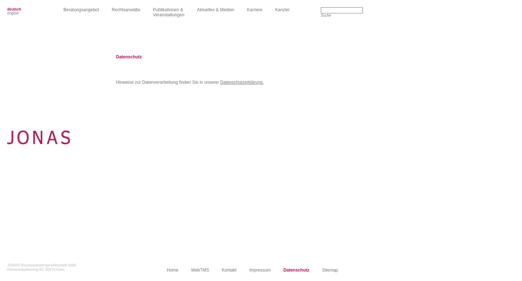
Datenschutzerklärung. (242, 82)
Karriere (254, 9)
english (13, 13)
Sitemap (330, 270)
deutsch (14, 9)
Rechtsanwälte (126, 9)
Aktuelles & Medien (216, 9)
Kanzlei (282, 9)
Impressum (260, 270)
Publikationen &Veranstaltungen (169, 12)
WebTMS (200, 270)
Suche (326, 15)
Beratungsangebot (81, 9)
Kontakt (229, 270)
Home (172, 270)
